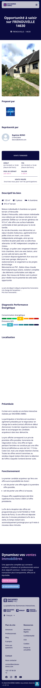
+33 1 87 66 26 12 (10, 671)
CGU (25, 640)
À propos (8, 641)
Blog (7, 637)
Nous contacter (11, 660)
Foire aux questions (9, 646)
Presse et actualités (27, 649)
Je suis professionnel (10, 586)
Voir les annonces (9, 581)
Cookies (26, 644)
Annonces (9, 630)
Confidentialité (29, 636)
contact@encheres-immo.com (12, 665)
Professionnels (10, 633)
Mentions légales (27, 631)
